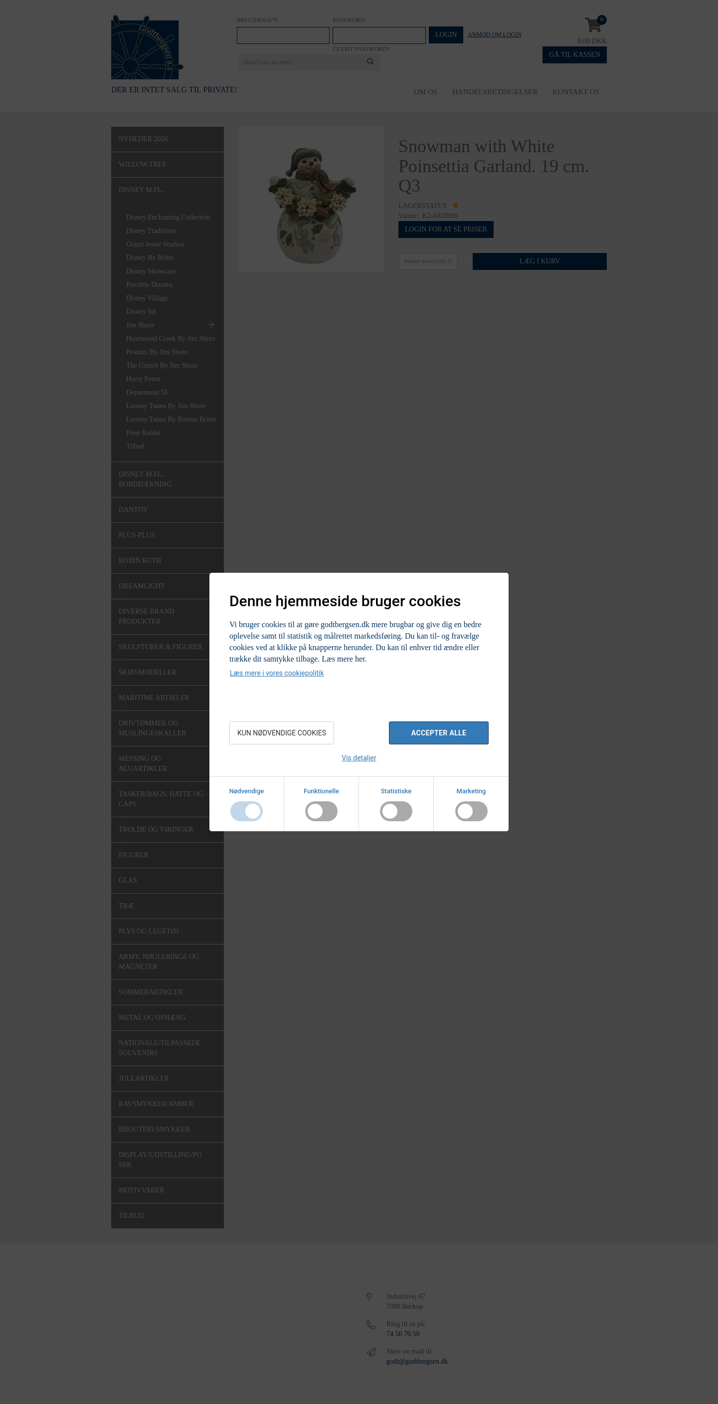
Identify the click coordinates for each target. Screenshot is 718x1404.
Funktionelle (321, 791)
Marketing (471, 791)
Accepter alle (438, 733)
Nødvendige (246, 791)
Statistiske (396, 791)
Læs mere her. (344, 659)
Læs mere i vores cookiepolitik (277, 673)
